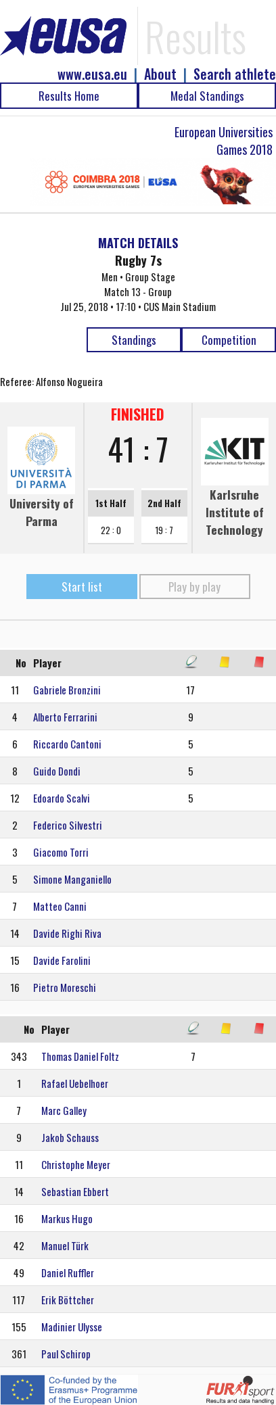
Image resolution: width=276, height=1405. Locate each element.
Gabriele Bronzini (67, 689)
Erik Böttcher (67, 1299)
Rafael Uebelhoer (74, 1083)
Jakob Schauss (70, 1137)
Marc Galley (64, 1110)
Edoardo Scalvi (61, 797)
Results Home (69, 95)
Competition (229, 339)
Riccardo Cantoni (67, 743)
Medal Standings (207, 95)
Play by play (194, 586)
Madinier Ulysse (71, 1326)
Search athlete (234, 74)
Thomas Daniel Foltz (80, 1056)
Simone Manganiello (72, 879)
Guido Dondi (56, 770)
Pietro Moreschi (64, 987)
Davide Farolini (62, 960)
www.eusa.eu (92, 74)
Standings (134, 339)
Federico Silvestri (67, 824)
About (160, 74)
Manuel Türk (65, 1245)
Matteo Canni (60, 906)
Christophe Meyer (75, 1164)
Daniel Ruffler (67, 1272)
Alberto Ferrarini (65, 716)
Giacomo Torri (61, 851)
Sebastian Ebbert (75, 1191)
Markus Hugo (67, 1218)
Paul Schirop (66, 1353)
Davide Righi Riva (67, 933)
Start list (82, 586)
